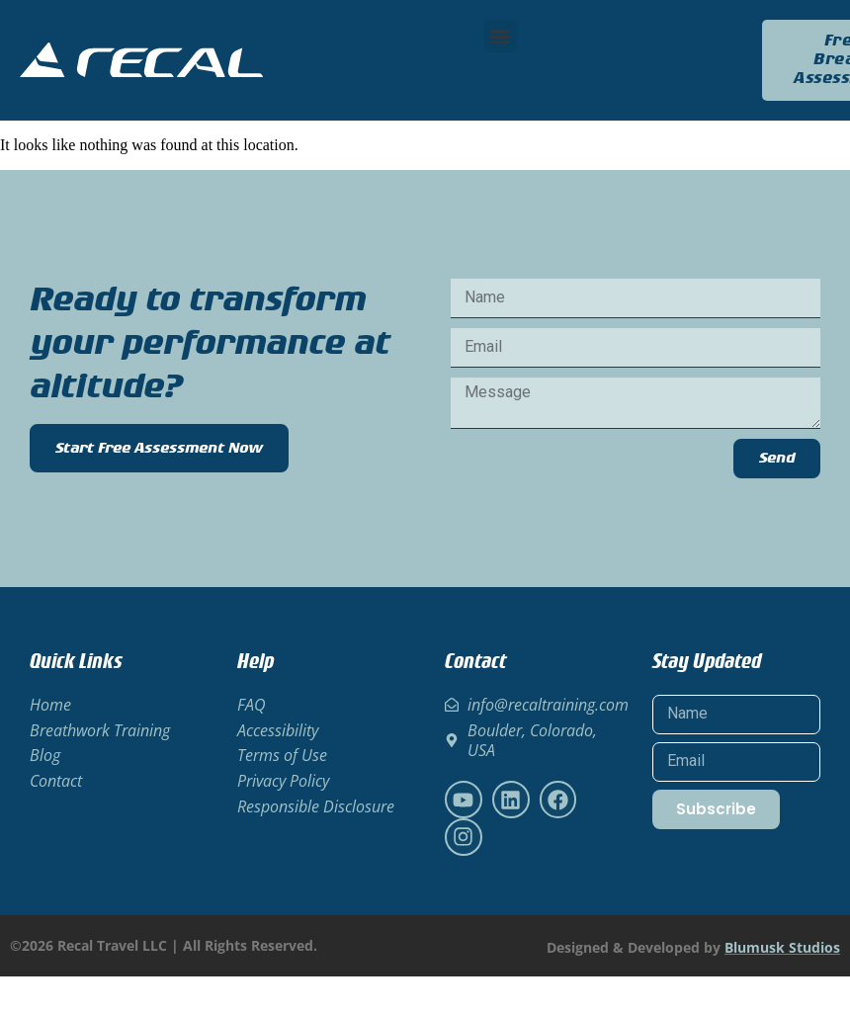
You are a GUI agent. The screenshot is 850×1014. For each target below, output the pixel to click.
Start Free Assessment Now (159, 448)
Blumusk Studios (782, 947)
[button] (500, 36)
